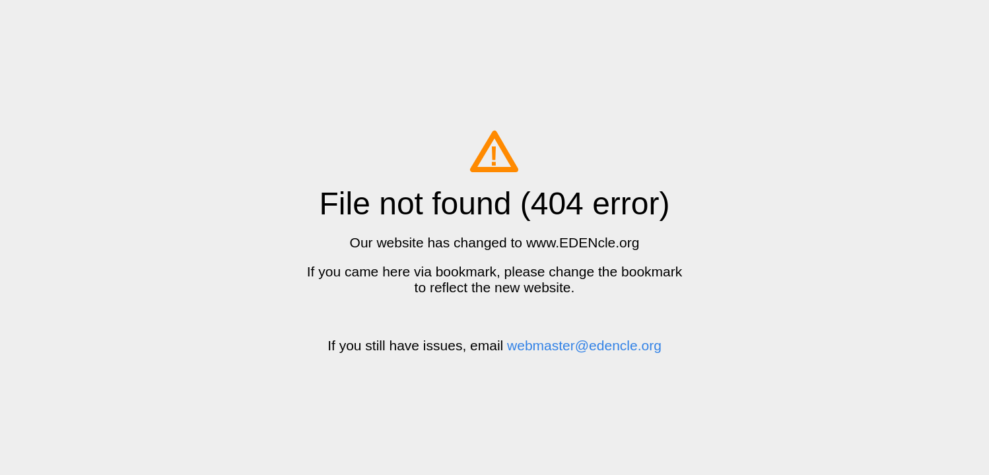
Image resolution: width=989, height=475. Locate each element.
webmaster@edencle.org (584, 345)
